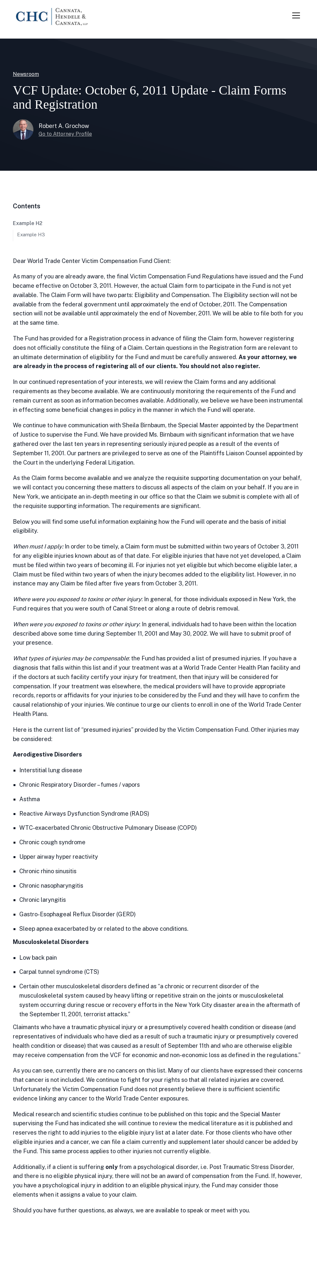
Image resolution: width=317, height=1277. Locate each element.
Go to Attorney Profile (65, 134)
